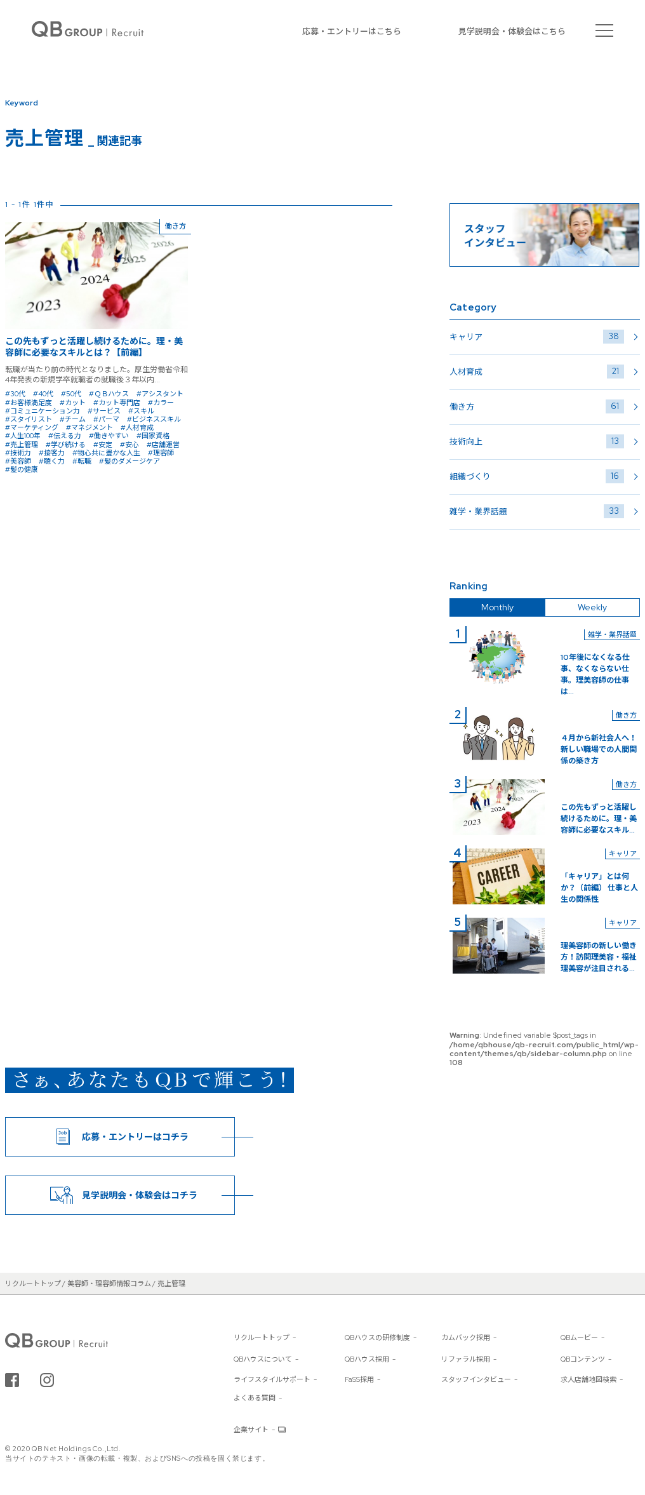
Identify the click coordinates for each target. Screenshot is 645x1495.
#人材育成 (137, 427)
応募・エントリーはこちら (351, 31)
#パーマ (106, 419)
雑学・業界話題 (536, 511)
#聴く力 (52, 461)
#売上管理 (21, 444)
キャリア (536, 337)
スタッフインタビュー (476, 1379)
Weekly (592, 607)
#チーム (73, 419)
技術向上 (536, 441)
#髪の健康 (21, 469)
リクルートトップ (261, 1337)
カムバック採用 (465, 1337)
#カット (73, 402)
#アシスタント (159, 393)
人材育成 (536, 372)
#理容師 (161, 452)
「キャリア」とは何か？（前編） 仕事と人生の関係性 (599, 887)
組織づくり (536, 476)
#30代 (15, 393)
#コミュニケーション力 (42, 410)
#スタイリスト (28, 419)
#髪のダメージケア (129, 461)
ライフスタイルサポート (272, 1379)
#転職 (81, 461)
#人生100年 (23, 435)
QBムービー (579, 1337)
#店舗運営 (163, 444)
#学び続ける (66, 444)
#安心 (129, 444)
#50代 (71, 393)
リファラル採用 (465, 1359)
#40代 (43, 393)
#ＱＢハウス (109, 393)
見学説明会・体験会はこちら (512, 31)
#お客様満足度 (28, 402)
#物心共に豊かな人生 (106, 452)
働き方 (536, 406)
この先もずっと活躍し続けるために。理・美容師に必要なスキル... (599, 818)
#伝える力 (64, 435)
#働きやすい (109, 435)
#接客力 (52, 452)
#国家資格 (153, 435)
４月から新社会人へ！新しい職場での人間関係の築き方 (599, 749)
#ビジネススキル (154, 419)
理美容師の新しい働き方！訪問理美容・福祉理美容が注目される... (599, 957)
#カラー (161, 402)
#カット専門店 (116, 402)
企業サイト (251, 1429)
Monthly (497, 607)
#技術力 (18, 452)
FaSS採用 (359, 1379)
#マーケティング (31, 427)
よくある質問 (255, 1397)
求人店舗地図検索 (588, 1379)
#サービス (104, 410)
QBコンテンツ (583, 1359)
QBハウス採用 (367, 1359)
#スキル (141, 410)
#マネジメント (89, 427)
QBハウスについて (263, 1359)
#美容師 (18, 461)
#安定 (102, 444)
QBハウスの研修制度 (377, 1337)
